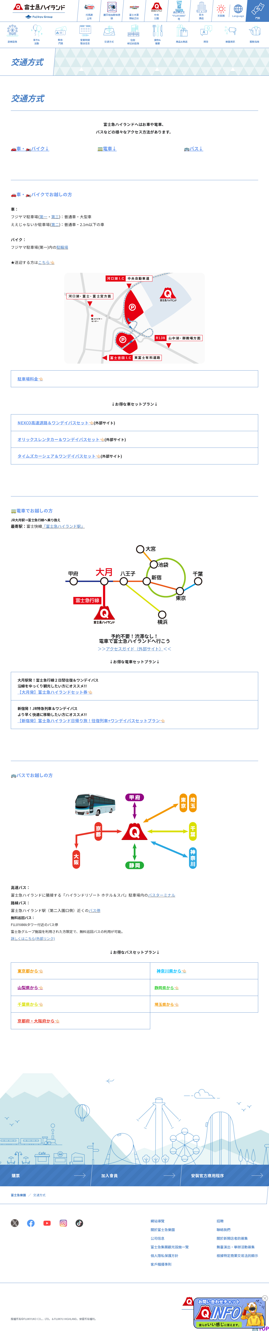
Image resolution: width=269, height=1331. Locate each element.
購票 (16, 1175)
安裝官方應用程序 (207, 1175)
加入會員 (109, 1175)
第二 (55, 224)
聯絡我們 (223, 1229)
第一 (43, 216)
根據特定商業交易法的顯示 (237, 1255)
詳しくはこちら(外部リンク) (33, 938)
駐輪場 (62, 247)
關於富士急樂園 (163, 1229)
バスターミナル (161, 895)
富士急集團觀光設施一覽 (170, 1246)
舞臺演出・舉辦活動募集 (236, 1246)
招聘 (220, 1220)
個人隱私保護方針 (164, 1255)
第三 (55, 216)
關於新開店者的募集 (232, 1238)
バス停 (94, 910)
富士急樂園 (18, 1195)
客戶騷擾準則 (161, 1264)
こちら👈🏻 (46, 262)
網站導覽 (157, 1220)
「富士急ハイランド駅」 (63, 526)
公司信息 (157, 1238)
